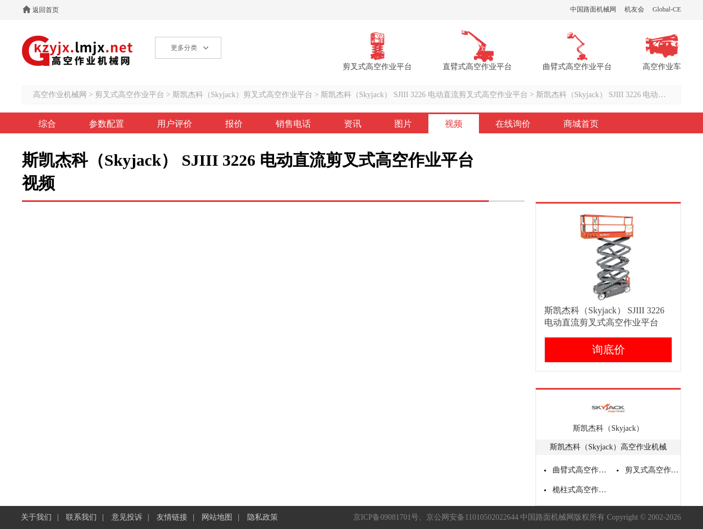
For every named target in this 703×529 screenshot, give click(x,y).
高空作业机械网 (77, 51)
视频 (453, 123)
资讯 (352, 123)
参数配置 (106, 123)
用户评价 (174, 123)
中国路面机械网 (593, 9)
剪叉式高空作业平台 (129, 95)
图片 (403, 123)
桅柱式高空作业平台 (581, 490)
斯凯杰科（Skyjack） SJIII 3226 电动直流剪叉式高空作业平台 (424, 95)
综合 (47, 123)
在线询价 (513, 123)
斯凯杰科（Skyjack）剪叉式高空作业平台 (242, 95)
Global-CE (666, 9)
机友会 (634, 9)
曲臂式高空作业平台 (581, 470)
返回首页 (45, 10)
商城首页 (581, 123)
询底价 (608, 350)
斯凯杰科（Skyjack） (608, 428)
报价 (234, 123)
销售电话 (293, 123)
